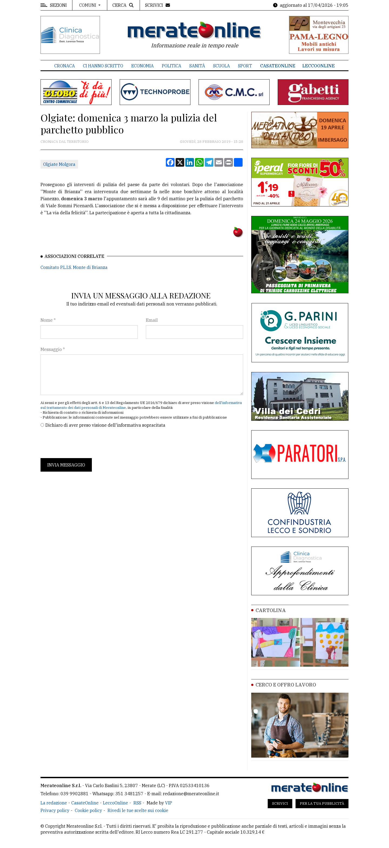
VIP (168, 803)
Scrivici (280, 803)
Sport (245, 65)
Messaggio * (53, 349)
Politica (171, 65)
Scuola (221, 65)
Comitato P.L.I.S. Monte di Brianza (74, 267)
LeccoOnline (318, 65)
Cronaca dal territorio (65, 141)
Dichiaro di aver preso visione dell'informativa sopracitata (105, 425)
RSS (137, 803)
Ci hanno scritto (103, 65)
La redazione (54, 803)
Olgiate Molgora (59, 164)
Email (152, 320)
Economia (142, 65)
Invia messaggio (66, 465)
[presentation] (82, 443)
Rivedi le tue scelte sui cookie (138, 810)
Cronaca (64, 65)
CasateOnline (277, 65)
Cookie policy (88, 810)
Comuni (88, 5)
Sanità (197, 65)
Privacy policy (55, 810)
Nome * (48, 320)
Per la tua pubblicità (322, 803)
